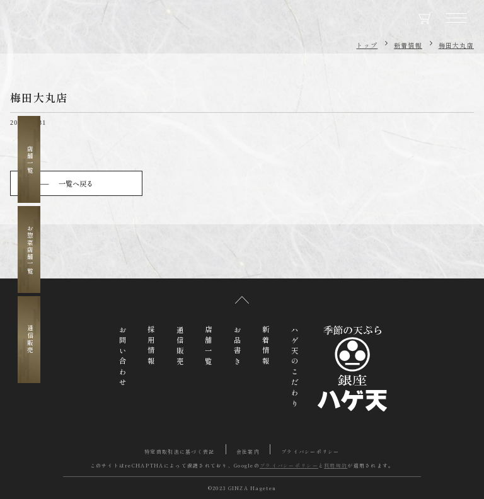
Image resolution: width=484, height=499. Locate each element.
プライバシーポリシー (310, 451)
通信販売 (30, 339)
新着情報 (408, 45)
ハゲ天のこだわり (295, 368)
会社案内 (248, 451)
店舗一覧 (30, 160)
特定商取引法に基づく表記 (179, 451)
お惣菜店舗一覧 (30, 250)
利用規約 (335, 465)
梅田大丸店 (456, 45)
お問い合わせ (123, 357)
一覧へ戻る (76, 183)
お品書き (238, 347)
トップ (366, 45)
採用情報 (151, 347)
